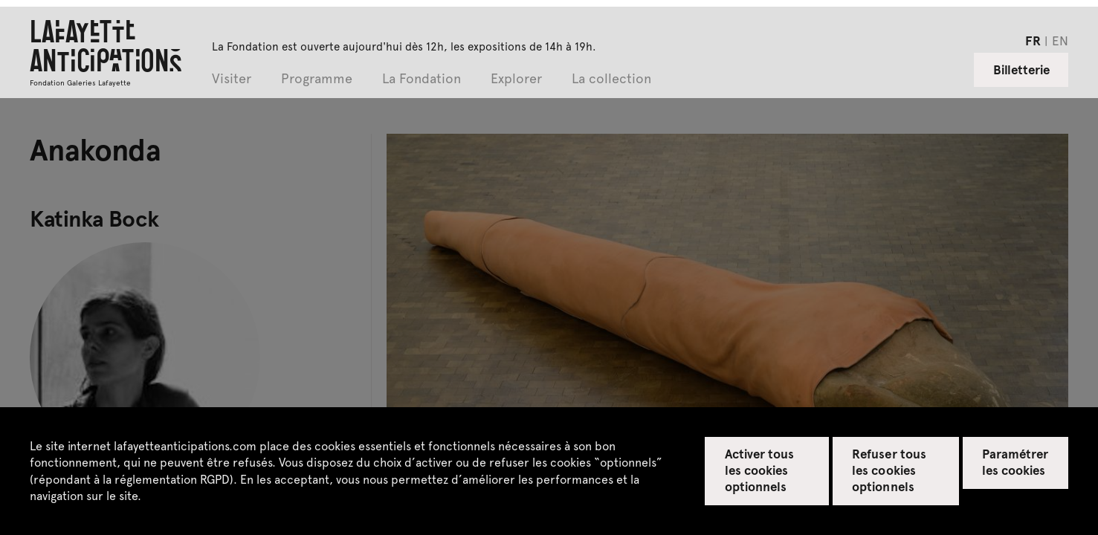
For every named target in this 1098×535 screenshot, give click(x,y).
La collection (611, 79)
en (1060, 40)
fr (1033, 40)
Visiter (231, 79)
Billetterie (1021, 69)
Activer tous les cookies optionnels (759, 469)
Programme (316, 79)
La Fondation (421, 79)
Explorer (516, 79)
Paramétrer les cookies (1015, 461)
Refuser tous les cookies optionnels (889, 469)
